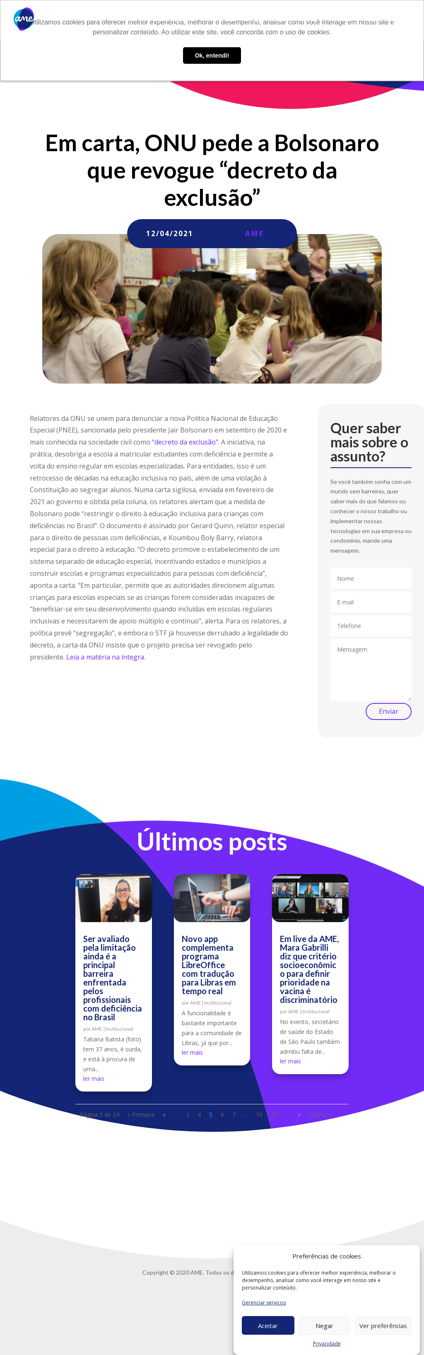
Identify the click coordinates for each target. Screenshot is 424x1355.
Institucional (119, 1029)
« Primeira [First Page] (141, 1114)
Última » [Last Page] (320, 1114)
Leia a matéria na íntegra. (105, 657)
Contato (339, 19)
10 (259, 1114)
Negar (324, 1325)
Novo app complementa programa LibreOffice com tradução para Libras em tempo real (209, 965)
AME (254, 233)
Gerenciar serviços (264, 1302)
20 (274, 1114)
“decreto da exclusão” (185, 442)
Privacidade (327, 1343)
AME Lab (223, 19)
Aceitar (268, 1325)
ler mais (93, 1078)
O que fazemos (172, 19)
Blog (251, 19)
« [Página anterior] (164, 1114)
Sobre (133, 19)
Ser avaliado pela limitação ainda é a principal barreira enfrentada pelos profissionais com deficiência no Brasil (112, 978)
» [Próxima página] (299, 1114)
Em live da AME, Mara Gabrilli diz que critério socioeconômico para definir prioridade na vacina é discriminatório (309, 969)
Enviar (388, 711)
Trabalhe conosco (292, 19)
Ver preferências (383, 1325)
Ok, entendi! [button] (212, 55)
